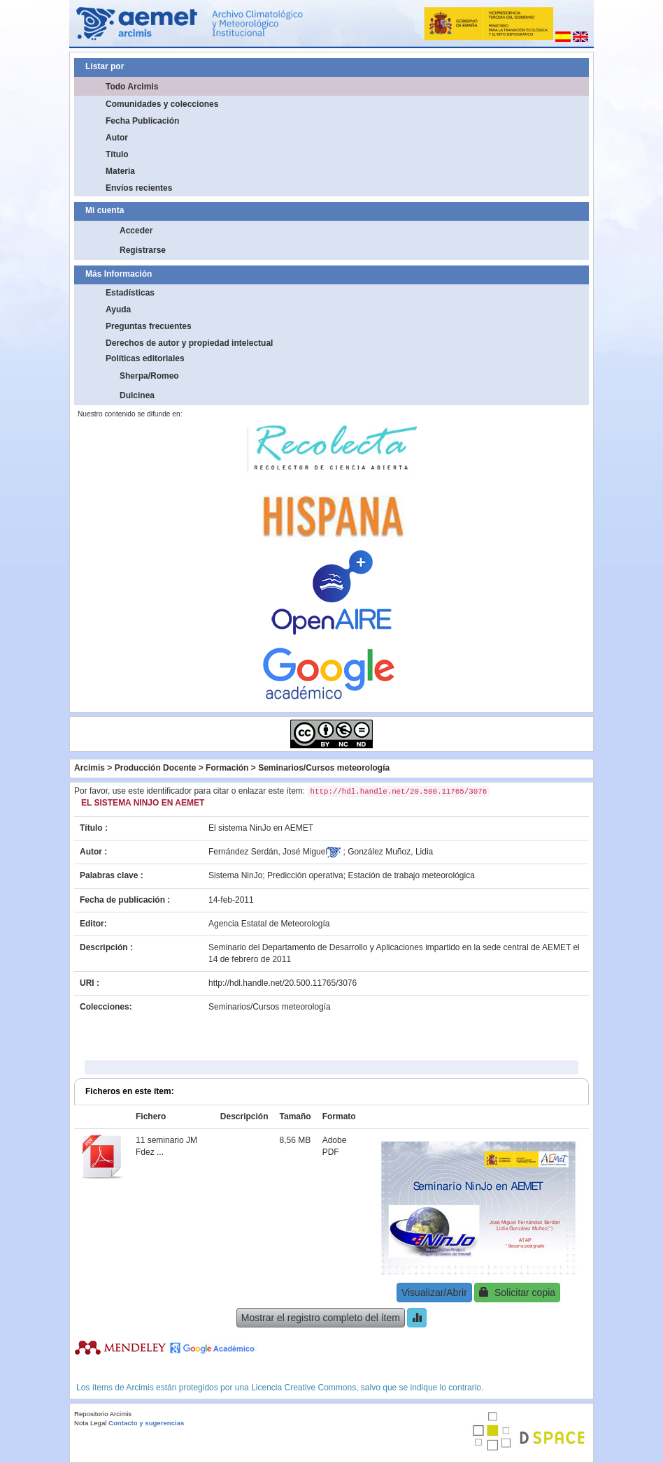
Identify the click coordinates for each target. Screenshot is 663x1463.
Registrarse (143, 250)
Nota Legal (90, 1423)
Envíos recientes (139, 188)
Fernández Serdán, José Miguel (267, 852)
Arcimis (89, 768)
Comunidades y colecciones (162, 104)
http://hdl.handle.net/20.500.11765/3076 (282, 983)
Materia (120, 171)
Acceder (136, 230)
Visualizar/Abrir (434, 1292)
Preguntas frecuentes (149, 326)
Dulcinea (137, 395)
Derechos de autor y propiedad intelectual (189, 343)
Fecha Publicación (142, 121)
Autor (117, 138)
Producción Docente (156, 768)
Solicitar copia (517, 1292)
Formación (227, 768)
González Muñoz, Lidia (390, 852)
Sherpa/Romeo (149, 376)
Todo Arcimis (132, 87)
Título (117, 154)
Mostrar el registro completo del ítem (320, 1317)
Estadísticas (130, 293)
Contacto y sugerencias (146, 1423)
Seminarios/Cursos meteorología (324, 768)
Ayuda (118, 309)
